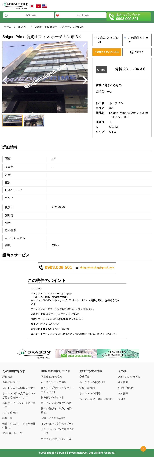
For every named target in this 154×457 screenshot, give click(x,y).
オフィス (23, 26)
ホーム (7, 26)
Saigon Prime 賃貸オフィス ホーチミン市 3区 (59, 26)
